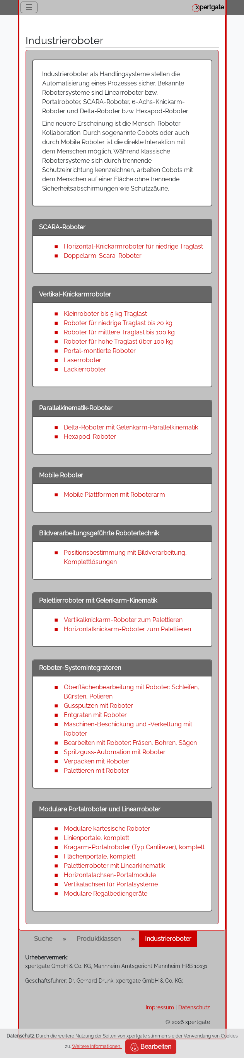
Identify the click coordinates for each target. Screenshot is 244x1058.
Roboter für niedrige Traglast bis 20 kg (118, 323)
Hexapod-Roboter (90, 436)
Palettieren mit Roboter (96, 770)
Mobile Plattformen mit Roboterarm (114, 494)
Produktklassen (99, 938)
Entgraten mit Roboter (95, 715)
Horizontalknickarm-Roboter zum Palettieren (127, 629)
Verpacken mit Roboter (97, 761)
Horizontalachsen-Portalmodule (110, 875)
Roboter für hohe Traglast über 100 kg (118, 341)
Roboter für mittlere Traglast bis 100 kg (119, 332)
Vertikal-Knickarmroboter (75, 294)
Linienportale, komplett (96, 838)
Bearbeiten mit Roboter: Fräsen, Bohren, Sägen (130, 742)
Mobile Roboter (61, 475)
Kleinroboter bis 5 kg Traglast (105, 313)
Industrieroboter (168, 938)
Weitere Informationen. (97, 1046)
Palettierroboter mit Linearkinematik (114, 865)
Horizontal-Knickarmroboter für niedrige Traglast (133, 246)
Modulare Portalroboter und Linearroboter (99, 809)
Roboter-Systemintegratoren (80, 667)
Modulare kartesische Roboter (107, 828)
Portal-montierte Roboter (100, 350)
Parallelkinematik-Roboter (76, 408)
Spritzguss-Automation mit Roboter (115, 752)
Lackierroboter (85, 369)
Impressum (160, 1007)
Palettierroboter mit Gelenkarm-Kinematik (98, 600)
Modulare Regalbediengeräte (105, 893)
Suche (43, 938)
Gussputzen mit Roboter (98, 705)
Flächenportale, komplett (99, 856)
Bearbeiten (150, 1047)
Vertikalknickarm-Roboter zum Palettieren (123, 620)
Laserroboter (82, 360)
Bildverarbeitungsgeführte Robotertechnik (99, 533)
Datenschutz (194, 1007)
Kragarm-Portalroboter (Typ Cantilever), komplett (134, 847)
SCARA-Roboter (62, 227)
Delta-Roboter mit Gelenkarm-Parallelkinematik (131, 427)
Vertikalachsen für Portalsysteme (111, 884)
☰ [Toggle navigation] (29, 7)
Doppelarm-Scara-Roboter (103, 255)
